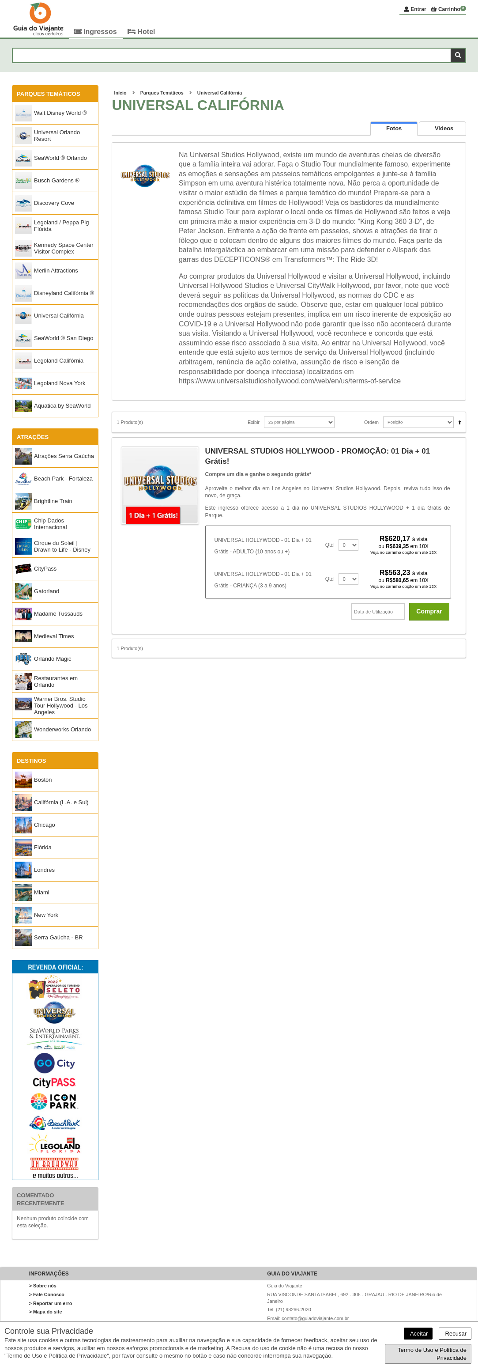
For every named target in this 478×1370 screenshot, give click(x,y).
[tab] (394, 128)
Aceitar (418, 1333)
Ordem (371, 422)
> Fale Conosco (46, 1295)
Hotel (141, 31)
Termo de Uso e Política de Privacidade (432, 1354)
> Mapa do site (45, 1312)
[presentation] (394, 129)
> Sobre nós (42, 1286)
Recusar (455, 1333)
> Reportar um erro (50, 1303)
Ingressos (96, 31)
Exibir (254, 422)
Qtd (329, 545)
